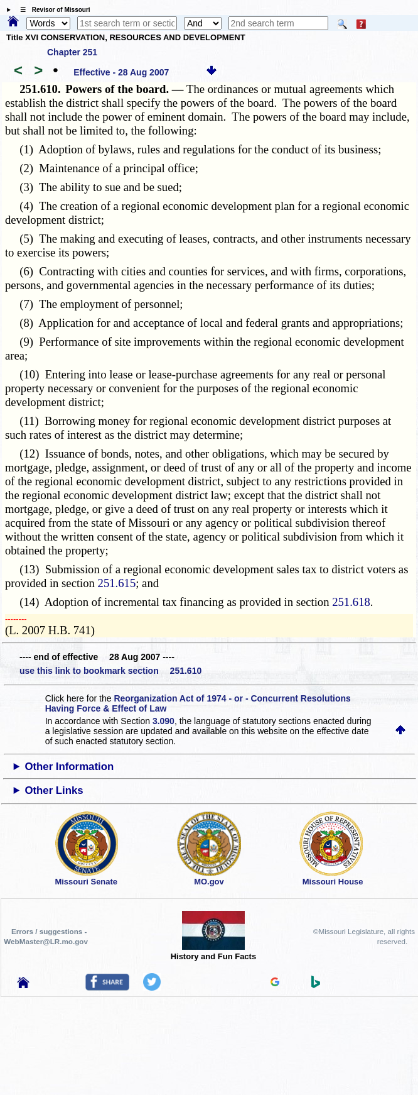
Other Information (69, 767)
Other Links (53, 790)
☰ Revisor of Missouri (52, 9)
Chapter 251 (72, 52)
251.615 (117, 583)
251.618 (351, 601)
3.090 (163, 721)
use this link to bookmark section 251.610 (110, 671)
